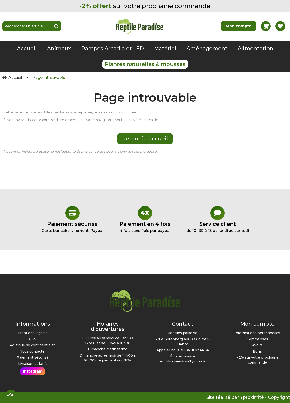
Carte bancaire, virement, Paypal (72, 219)
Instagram (33, 371)
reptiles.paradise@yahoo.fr (182, 361)
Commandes (257, 339)
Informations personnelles (257, 333)
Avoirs (257, 345)
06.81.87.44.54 (197, 350)
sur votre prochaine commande (145, 6)
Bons (257, 351)
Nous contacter (33, 351)
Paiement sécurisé (33, 357)
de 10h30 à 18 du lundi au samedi (217, 219)
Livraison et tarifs (33, 363)
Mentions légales (33, 333)
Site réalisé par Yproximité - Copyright (248, 397)
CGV (32, 339)
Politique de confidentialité (33, 345)
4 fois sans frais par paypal (145, 219)
